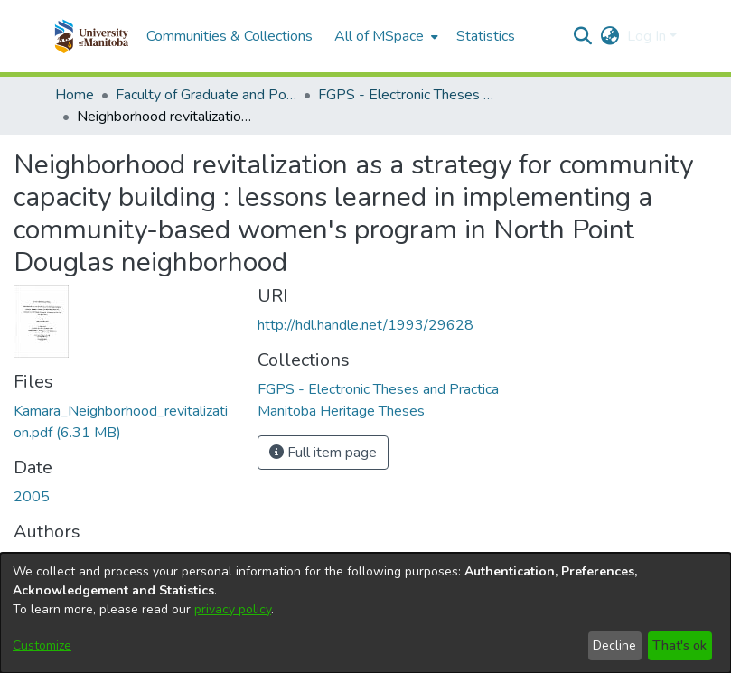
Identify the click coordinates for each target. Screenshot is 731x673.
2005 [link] (32, 497)
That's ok (679, 645)
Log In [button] (648, 36)
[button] (91, 36)
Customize (42, 645)
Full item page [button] (323, 453)
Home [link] (74, 95)
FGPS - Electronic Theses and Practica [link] (408, 95)
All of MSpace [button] (379, 36)
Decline (614, 645)
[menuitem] (384, 36)
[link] (378, 389)
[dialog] (365, 613)
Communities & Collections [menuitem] (229, 36)
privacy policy (232, 609)
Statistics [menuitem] (485, 36)
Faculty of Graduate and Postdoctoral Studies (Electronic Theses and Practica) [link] (206, 95)
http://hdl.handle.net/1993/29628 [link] (365, 325)
